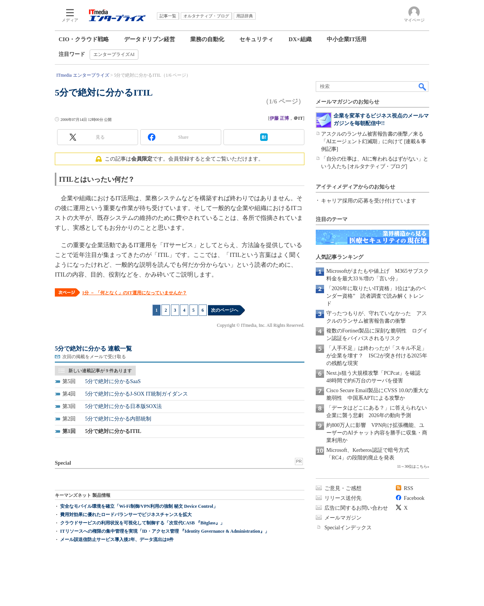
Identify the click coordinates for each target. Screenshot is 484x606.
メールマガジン (342, 518)
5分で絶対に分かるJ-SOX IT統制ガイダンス (136, 394)
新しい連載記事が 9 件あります (100, 370)
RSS (408, 488)
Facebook (414, 498)
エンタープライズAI (114, 54)
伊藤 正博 (279, 118)
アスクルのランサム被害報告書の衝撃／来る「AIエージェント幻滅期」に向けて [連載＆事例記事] (373, 141)
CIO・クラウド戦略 (84, 39)
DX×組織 (300, 39)
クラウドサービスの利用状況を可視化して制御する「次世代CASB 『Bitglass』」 (142, 523)
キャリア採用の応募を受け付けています (368, 201)
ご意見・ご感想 (342, 488)
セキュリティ (256, 39)
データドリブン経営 (149, 39)
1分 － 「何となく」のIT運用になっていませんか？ (134, 292)
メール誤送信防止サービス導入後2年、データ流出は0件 (117, 539)
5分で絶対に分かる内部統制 (118, 419)
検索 (422, 86)
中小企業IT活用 (347, 39)
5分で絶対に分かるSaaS (113, 381)
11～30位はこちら (412, 466)
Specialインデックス (348, 527)
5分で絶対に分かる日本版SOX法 (123, 406)
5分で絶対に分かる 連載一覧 (93, 348)
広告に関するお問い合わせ (356, 508)
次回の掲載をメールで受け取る (94, 356)
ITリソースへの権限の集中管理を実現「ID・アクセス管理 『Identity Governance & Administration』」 (164, 531)
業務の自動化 (207, 39)
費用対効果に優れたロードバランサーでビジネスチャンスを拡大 (126, 514)
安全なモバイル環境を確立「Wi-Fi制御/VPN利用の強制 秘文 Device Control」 (139, 506)
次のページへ (224, 310)
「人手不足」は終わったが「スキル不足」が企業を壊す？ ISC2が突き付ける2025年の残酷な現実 (376, 355)
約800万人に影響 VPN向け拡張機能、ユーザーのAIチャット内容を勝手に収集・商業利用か (376, 432)
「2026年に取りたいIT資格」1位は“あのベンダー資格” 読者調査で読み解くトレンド (376, 296)
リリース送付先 (342, 498)
